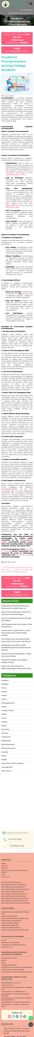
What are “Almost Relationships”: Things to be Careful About (16, 655)
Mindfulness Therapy (9, 1026)
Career (3, 699)
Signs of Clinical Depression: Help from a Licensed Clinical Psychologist (16, 613)
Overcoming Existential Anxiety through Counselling (16, 619)
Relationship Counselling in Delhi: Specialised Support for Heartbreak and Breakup (16, 647)
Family (3, 707)
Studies (4, 759)
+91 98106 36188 (15, 949)
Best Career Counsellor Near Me (13, 994)
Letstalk (4, 722)
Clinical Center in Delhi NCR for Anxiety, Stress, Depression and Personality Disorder (15, 633)
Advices (4, 692)
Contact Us (17, 955)
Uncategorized (6, 767)
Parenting (5, 729)
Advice (3, 688)
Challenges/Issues (8, 703)
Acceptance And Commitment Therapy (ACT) (15, 1022)
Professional (5, 737)
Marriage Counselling (9, 1035)
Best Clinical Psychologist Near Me (14, 1010)
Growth (4, 714)
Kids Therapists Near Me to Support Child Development (16, 625)
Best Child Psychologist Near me (13, 1006)
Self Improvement (8, 744)
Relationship (6, 741)
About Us (4, 975)
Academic (5, 680)
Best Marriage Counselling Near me (14, 1008)
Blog (3, 984)
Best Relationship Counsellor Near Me (15, 1012)
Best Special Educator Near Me (13, 996)
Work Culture (6, 771)
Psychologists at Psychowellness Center (14, 981)
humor (3, 718)
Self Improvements (8, 748)
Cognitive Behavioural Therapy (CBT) (15, 1028)
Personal (4, 733)
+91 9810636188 (28, 10)
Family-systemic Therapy (10, 1032)
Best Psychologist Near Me (11, 992)
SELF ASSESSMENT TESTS (17, 49)
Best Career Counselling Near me (13, 1003)
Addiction (5, 684)
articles (4, 695)
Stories (3, 756)
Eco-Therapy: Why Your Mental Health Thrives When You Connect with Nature (16, 640)
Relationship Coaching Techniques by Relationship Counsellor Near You (15, 607)
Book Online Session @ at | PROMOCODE (17, 38)
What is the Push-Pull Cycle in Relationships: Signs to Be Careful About (16, 667)
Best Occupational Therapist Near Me (15, 999)
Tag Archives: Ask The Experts (12, 763)
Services (4, 977)
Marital (4, 725)
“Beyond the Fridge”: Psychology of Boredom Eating (14, 661)
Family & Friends (7, 710)
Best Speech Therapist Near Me (12, 1001)
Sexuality (4, 752)
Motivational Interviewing (11, 1030)
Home (3, 973)
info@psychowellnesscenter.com (22, 13)
